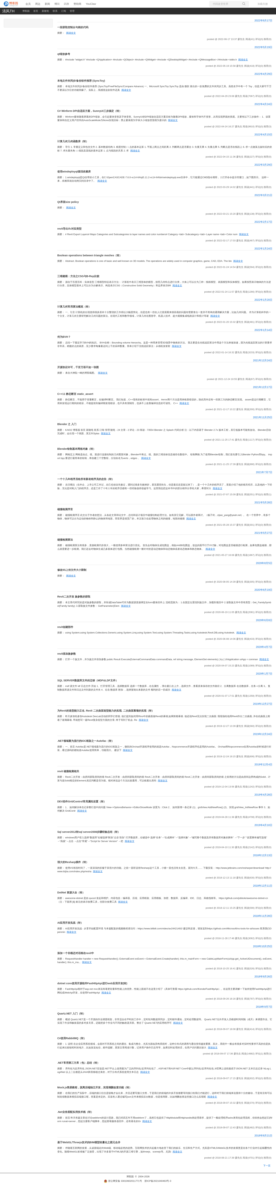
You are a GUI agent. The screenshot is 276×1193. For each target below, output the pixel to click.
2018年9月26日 (263, 976)
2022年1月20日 (263, 299)
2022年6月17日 (263, 20)
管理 (72, 11)
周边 (37, 3)
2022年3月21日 (263, 195)
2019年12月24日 (262, 734)
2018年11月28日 (262, 915)
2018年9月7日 (264, 1006)
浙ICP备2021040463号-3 (157, 1181)
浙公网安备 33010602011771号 (123, 1181)
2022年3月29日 (263, 164)
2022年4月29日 (263, 73)
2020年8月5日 (264, 563)
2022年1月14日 (263, 330)
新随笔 (45, 11)
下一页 (266, 1165)
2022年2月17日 (263, 221)
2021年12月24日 (262, 360)
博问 (57, 3)
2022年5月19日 (263, 47)
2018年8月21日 (263, 1135)
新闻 (47, 3)
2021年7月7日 (264, 472)
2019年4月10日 (263, 825)
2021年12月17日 (262, 387)
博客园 (26, 11)
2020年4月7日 (264, 646)
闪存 (66, 3)
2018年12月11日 (262, 885)
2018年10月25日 (262, 946)
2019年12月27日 (262, 703)
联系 (55, 11)
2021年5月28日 (263, 502)
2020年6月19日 (263, 589)
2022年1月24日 (263, 248)
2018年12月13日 (262, 855)
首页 (35, 11)
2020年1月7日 (264, 673)
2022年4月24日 (263, 104)
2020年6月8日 (264, 620)
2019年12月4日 (263, 764)
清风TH (8, 11)
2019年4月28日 (263, 794)
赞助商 (77, 3)
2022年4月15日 (263, 134)
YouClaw (91, 3)
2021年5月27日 (263, 532)
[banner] (11, 3)
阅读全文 (71, 33)
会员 (28, 3)
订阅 (63, 11)
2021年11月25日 (262, 417)
